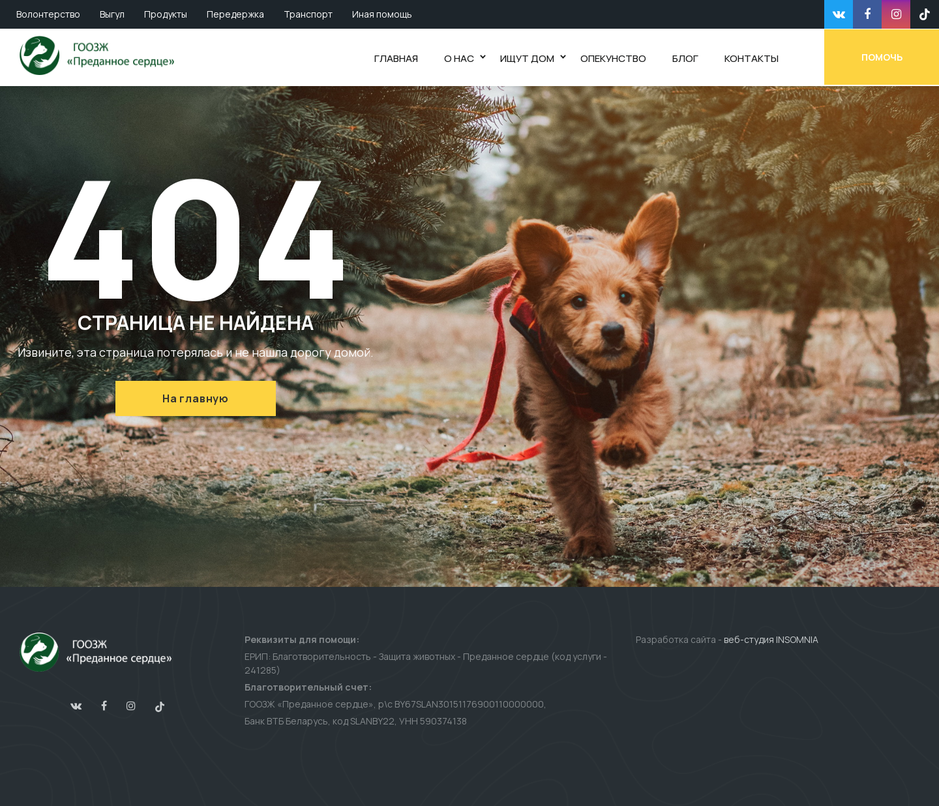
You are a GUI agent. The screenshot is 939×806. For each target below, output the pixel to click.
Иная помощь (382, 14)
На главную (195, 398)
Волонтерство (48, 14)
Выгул (112, 14)
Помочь (881, 57)
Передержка (235, 14)
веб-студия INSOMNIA (771, 639)
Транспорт (308, 14)
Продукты (165, 14)
